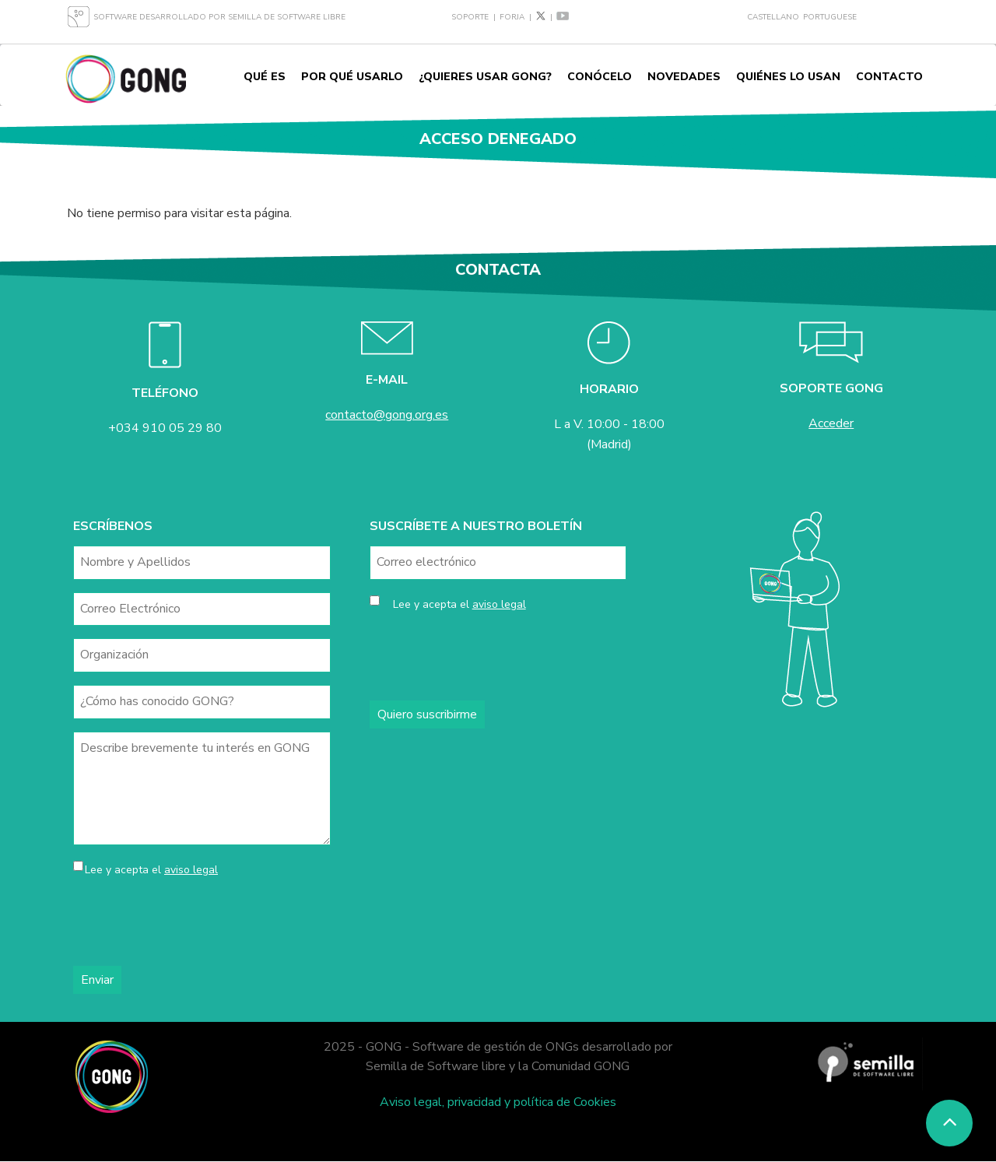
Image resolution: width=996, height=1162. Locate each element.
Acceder (831, 423)
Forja (512, 17)
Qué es (265, 76)
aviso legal (191, 869)
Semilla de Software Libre (286, 17)
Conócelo (599, 76)
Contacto (889, 76)
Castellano (773, 17)
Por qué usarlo (352, 76)
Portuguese (830, 17)
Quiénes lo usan (788, 76)
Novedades (684, 76)
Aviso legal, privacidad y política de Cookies (498, 1102)
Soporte (470, 17)
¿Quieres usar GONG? (485, 76)
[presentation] (191, 923)
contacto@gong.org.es (386, 414)
